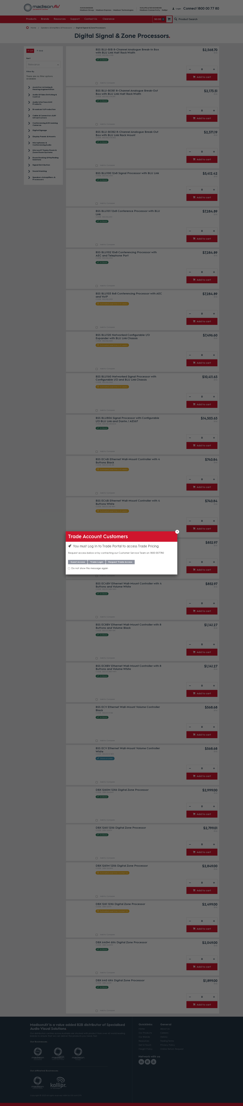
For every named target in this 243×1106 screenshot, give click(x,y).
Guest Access (78, 562)
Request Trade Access (120, 562)
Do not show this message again (89, 568)
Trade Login (96, 562)
